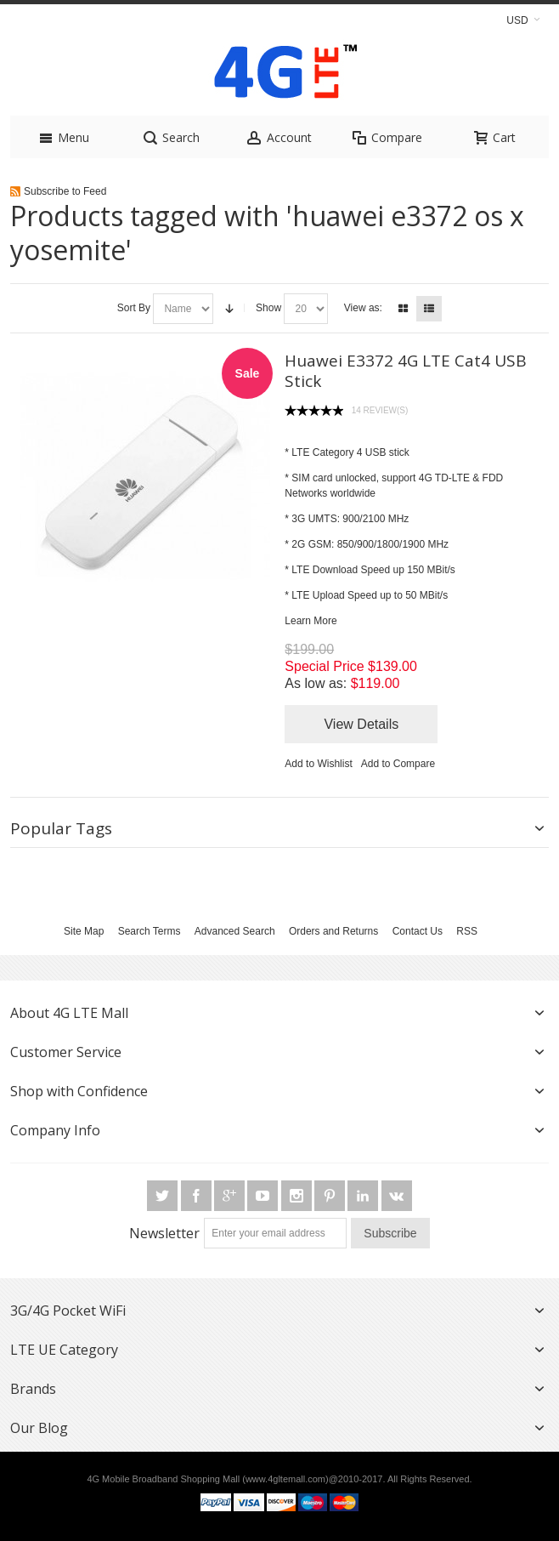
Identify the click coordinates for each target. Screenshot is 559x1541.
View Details (361, 724)
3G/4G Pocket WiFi (68, 1310)
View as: (363, 308)
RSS (466, 931)
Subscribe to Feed (65, 191)
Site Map (84, 931)
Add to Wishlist (318, 764)
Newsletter (164, 1233)
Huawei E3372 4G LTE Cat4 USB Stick (406, 371)
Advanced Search (235, 931)
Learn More (310, 621)
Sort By (133, 308)
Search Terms (149, 931)
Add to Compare (398, 764)
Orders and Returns (333, 931)
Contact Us (417, 931)
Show (268, 308)
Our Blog (39, 1428)
